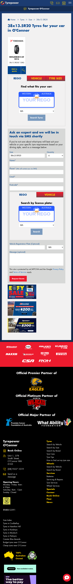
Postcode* (13, 185)
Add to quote (14, 70)
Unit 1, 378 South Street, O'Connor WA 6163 (15, 442)
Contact (50, 475)
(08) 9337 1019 (16, 451)
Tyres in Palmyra (10, 518)
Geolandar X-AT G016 (16, 58)
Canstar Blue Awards (11, 521)
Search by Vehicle (54, 427)
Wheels (50, 446)
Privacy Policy (58, 269)
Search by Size (53, 430)
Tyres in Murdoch (10, 515)
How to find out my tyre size (58, 443)
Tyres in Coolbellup (11, 506)
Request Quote (18, 279)
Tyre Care (51, 436)
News (49, 484)
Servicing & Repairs (55, 462)
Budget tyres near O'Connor (14, 525)
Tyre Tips (50, 439)
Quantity (50, 152)
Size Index (7, 502)
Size (11, 152)
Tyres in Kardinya (10, 512)
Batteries (50, 459)
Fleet (49, 481)
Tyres (49, 423)
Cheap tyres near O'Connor (14, 528)
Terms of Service (19, 272)
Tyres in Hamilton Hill (12, 509)
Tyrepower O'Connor (36, 8)
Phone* (23, 168)
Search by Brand (53, 433)
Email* (12, 176)
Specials (51, 471)
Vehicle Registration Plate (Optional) (24, 244)
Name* (12, 160)
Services (51, 455)
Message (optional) (17, 252)
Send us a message (12, 458)
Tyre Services (52, 465)
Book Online (53, 478)
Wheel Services (53, 468)
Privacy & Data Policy (17, 578)
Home (11, 19)
